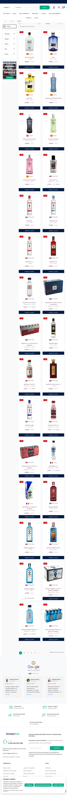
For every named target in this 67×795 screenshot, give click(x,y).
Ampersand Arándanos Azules (53, 98)
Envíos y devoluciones (50, 773)
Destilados (6, 13)
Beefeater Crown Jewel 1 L (53, 384)
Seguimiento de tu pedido (9, 770)
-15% (45, 236)
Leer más (7, 694)
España (31, 54)
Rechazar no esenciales (43, 785)
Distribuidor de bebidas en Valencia (11, 757)
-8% (45, 32)
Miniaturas (35, 13)
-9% (21, 32)
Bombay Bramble (53, 507)
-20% (45, 563)
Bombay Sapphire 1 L (29, 547)
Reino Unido (55, 176)
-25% (45, 154)
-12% (21, 236)
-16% (45, 318)
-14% (45, 481)
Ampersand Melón (53, 139)
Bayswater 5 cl (53, 180)
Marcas (25, 776)
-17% (21, 195)
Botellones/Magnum (54, 13)
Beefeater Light (29, 425)
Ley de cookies (49, 776)
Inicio (5, 21)
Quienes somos (7, 768)
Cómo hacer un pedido (8, 773)
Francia (55, 462)
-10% (45, 359)
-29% (45, 441)
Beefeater (29, 221)
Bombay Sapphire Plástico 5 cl (29, 629)
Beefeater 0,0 (53, 221)
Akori (53, 57)
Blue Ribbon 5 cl (53, 466)
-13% (45, 73)
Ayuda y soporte (27, 770)
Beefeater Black (53, 343)
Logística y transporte (29, 768)
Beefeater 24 (53, 261)
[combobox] (31, 7)
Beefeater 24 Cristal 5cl (29, 302)
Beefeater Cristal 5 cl (29, 384)
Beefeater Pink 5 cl (53, 425)
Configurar (29, 785)
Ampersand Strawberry (29, 180)
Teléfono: (10, 741)
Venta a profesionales (28, 773)
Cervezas (28, 17)
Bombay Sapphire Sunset (53, 547)
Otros (36, 17)
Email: (4, 753)
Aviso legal (48, 768)
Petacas (43, 13)
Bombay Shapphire (29, 588)
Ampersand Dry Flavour (29, 139)
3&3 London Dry (29, 57)
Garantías (5, 776)
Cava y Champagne (24, 13)
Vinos (14, 13)
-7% (45, 277)
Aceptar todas (58, 785)
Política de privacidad (50, 770)
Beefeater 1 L (29, 261)
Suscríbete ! (57, 748)
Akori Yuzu (29, 98)
